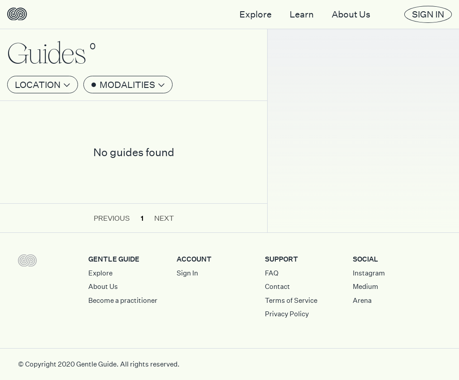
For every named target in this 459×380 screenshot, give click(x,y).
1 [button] (142, 218)
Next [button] (164, 218)
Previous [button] (112, 218)
